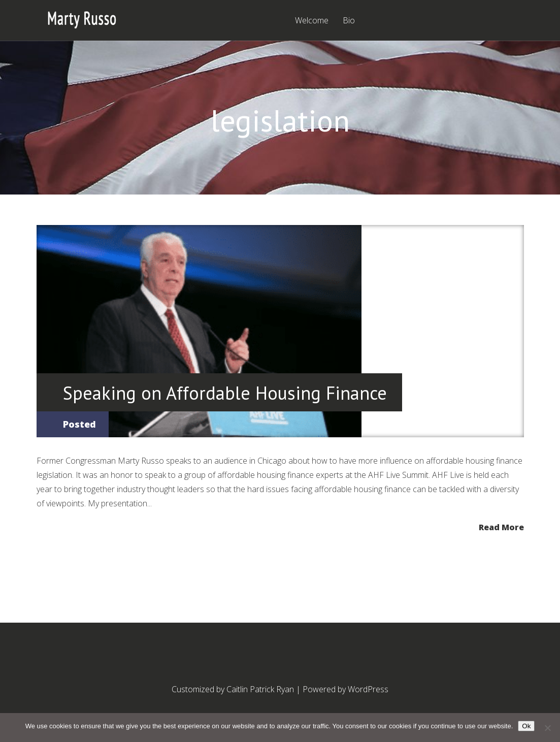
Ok (526, 726)
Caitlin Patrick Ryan (260, 689)
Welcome (311, 21)
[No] (547, 728)
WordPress (368, 689)
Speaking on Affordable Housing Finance (225, 393)
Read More (501, 526)
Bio (349, 21)
